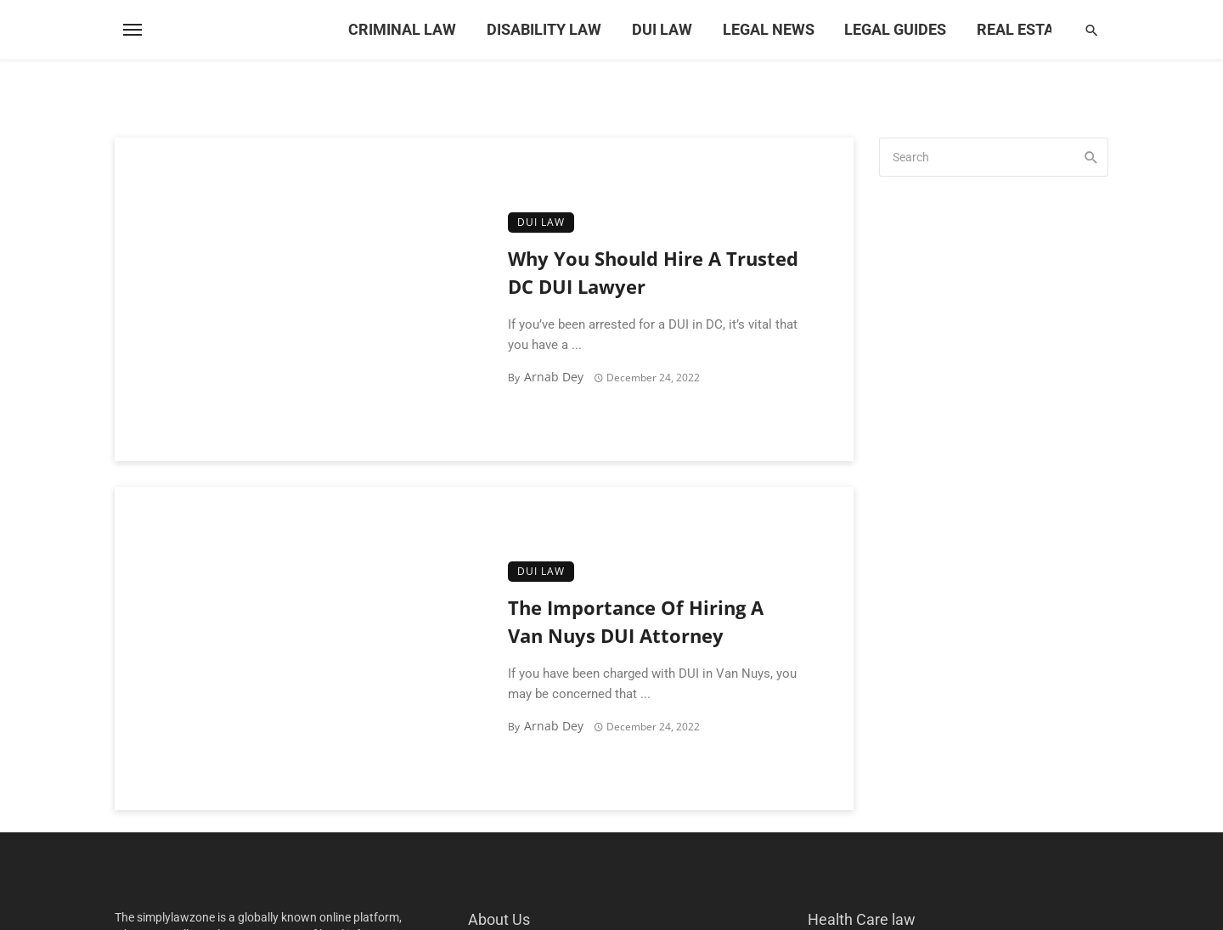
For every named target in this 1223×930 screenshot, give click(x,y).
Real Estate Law (1042, 29)
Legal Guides (895, 29)
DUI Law (662, 29)
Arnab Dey (553, 377)
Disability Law (544, 29)
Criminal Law (402, 29)
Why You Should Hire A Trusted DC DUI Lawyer (653, 272)
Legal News (768, 29)
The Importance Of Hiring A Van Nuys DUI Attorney (636, 621)
